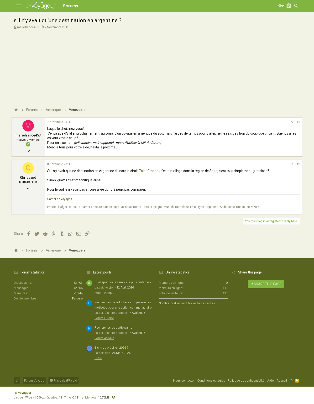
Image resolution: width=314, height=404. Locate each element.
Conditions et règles (211, 380)
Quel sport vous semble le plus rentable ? (122, 282)
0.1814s (77, 397)
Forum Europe (104, 318)
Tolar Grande (148, 171)
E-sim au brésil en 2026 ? (111, 347)
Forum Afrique (104, 292)
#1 (298, 122)
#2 (298, 164)
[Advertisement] (156, 65)
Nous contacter (183, 380)
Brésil (98, 358)
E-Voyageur (23, 392)
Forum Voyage (34, 380)
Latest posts (102, 272)
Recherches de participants (113, 327)
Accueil (282, 380)
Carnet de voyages (59, 199)
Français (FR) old (63, 380)
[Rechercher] (296, 6)
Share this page (266, 284)
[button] (18, 6)
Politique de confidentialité (246, 380)
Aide (270, 380)
